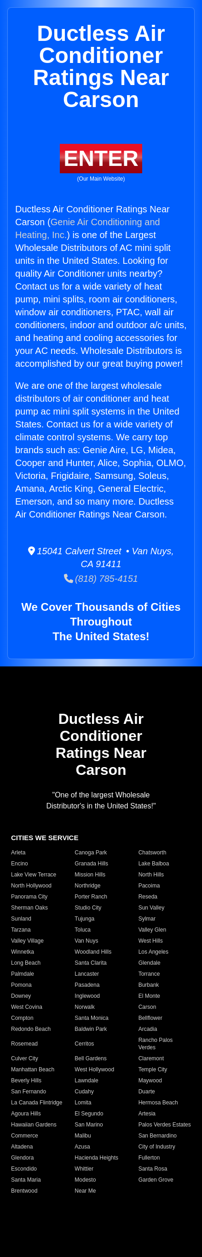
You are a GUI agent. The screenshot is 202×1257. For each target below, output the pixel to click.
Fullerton (149, 1158)
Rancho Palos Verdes (156, 1044)
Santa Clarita (90, 963)
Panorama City (29, 896)
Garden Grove (156, 1180)
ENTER (101, 158)
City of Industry (157, 1146)
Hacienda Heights (96, 1158)
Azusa (82, 1146)
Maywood (150, 1080)
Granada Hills (91, 863)
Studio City (88, 907)
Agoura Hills (26, 1113)
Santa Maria (26, 1180)
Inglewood (87, 996)
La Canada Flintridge (36, 1102)
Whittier (84, 1169)
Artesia (147, 1113)
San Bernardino (158, 1135)
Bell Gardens (90, 1058)
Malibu (83, 1135)
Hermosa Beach (158, 1102)
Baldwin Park (91, 1029)
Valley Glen (152, 930)
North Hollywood (31, 885)
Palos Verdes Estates (165, 1124)
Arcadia (148, 1029)
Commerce (24, 1135)
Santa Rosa (153, 1169)
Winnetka (22, 952)
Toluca (83, 930)
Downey (21, 996)
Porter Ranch (91, 896)
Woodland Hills (93, 952)
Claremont (151, 1058)
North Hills (151, 874)
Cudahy (84, 1091)
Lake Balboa (154, 863)
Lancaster (87, 974)
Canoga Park (91, 852)
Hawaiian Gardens (34, 1124)
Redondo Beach (31, 1029)
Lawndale (86, 1080)
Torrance (149, 974)
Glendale (150, 963)
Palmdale (22, 974)
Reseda (148, 896)
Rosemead (24, 1044)
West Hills (151, 941)
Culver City (24, 1058)
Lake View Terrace (33, 874)
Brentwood (24, 1191)
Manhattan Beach (32, 1069)
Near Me (85, 1191)
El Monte (149, 996)
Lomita (83, 1102)
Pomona (21, 985)
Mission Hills (90, 874)
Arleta (18, 852)
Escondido (24, 1169)
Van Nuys (86, 941)
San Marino (89, 1124)
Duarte (147, 1091)
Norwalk (84, 1007)
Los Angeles (153, 952)
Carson (147, 1007)
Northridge (87, 885)
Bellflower (150, 1018)
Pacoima (149, 885)
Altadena (22, 1146)
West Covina (26, 1007)
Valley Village (27, 941)
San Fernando (28, 1091)
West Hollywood (94, 1069)
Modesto (85, 1180)
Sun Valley (151, 907)
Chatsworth (153, 852)
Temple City (153, 1069)
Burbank (149, 985)
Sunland (21, 919)
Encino (19, 863)
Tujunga (84, 919)
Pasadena (87, 985)
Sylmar (147, 919)
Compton (22, 1018)
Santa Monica (91, 1018)
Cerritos (84, 1044)
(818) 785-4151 (101, 579)
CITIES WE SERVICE (44, 838)
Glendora (22, 1158)
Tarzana (21, 930)
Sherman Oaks (29, 907)
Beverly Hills (26, 1080)
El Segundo (89, 1113)
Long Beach (25, 963)
